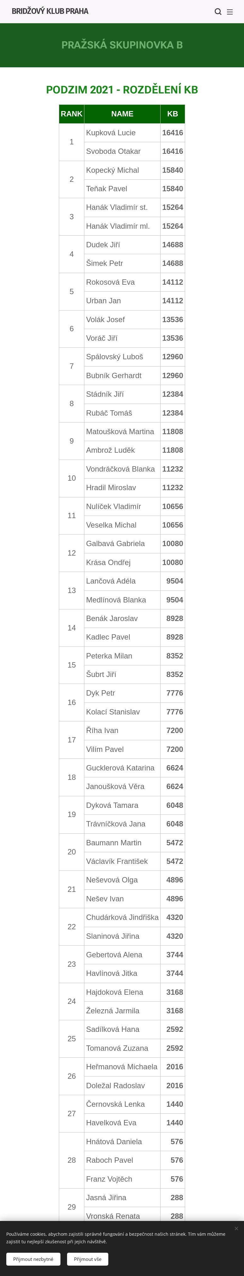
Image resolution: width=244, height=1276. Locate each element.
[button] (217, 12)
